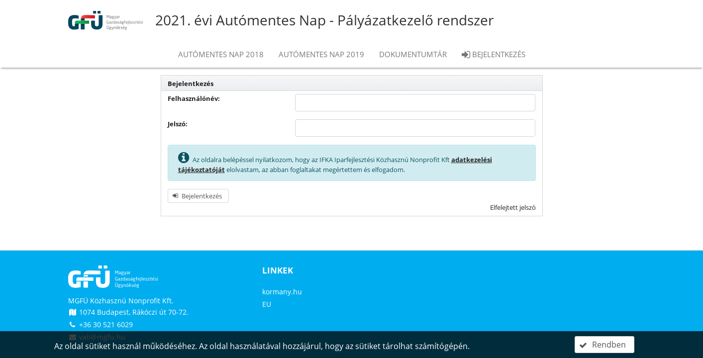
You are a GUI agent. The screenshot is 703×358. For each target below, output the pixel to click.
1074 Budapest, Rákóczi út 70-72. (128, 312)
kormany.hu (282, 291)
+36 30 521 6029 (100, 324)
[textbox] (415, 102)
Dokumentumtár (413, 54)
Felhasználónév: (194, 98)
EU (266, 304)
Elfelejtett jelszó (513, 207)
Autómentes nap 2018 (221, 54)
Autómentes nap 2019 (321, 54)
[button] (198, 196)
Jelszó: (178, 123)
